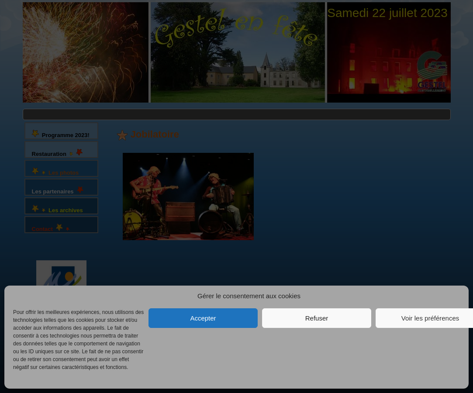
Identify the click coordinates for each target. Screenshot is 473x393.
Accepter (203, 318)
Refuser (316, 318)
